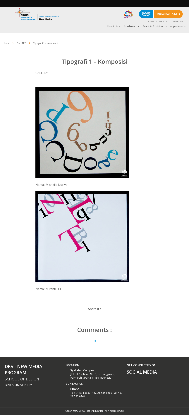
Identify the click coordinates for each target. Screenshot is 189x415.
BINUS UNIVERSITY (157, 21)
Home (6, 43)
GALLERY (21, 43)
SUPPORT (178, 21)
